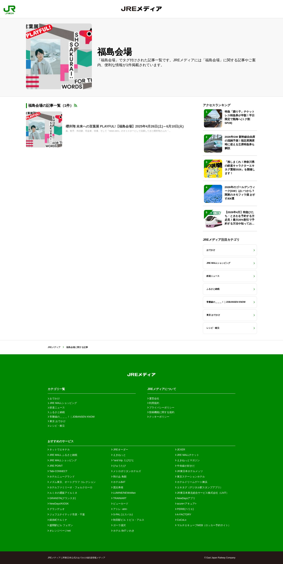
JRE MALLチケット (187, 455)
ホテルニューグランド (61, 476)
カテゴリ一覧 (56, 389)
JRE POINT (55, 466)
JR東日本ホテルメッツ (189, 471)
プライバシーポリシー (161, 407)
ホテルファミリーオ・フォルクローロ (70, 487)
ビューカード (119, 503)
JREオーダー (119, 449)
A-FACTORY (183, 514)
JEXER (180, 449)
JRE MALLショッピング (62, 460)
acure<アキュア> (185, 503)
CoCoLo (180, 520)
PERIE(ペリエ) (184, 509)
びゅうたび (118, 466)
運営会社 (153, 398)
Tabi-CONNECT (57, 471)
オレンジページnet (59, 531)
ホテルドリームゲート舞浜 (191, 482)
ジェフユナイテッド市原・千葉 (66, 514)
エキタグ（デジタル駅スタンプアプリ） (199, 487)
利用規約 (153, 403)
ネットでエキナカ (59, 449)
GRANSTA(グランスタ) (62, 498)
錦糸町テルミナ (57, 520)
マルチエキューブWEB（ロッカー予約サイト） (203, 525)
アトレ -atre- (119, 509)
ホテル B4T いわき (122, 531)
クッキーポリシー (158, 416)
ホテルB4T (118, 482)
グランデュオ (56, 509)
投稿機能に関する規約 (161, 412)
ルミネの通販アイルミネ (62, 493)
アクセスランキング (216, 105)
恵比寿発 (117, 487)
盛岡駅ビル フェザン (60, 525)
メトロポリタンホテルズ (126, 471)
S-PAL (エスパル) (122, 514)
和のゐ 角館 (119, 476)
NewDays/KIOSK (58, 503)
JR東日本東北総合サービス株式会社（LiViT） (202, 493)
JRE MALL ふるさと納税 (62, 455)
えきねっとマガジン (187, 460)
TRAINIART (118, 498)
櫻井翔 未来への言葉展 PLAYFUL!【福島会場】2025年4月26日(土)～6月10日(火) (125, 126)
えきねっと (118, 455)
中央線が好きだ (185, 466)
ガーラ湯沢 (118, 525)
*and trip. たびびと (122, 460)
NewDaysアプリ (185, 498)
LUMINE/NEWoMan (123, 493)
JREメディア (54, 347)
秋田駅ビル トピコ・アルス (127, 520)
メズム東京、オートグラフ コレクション (72, 482)
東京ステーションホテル (190, 476)
